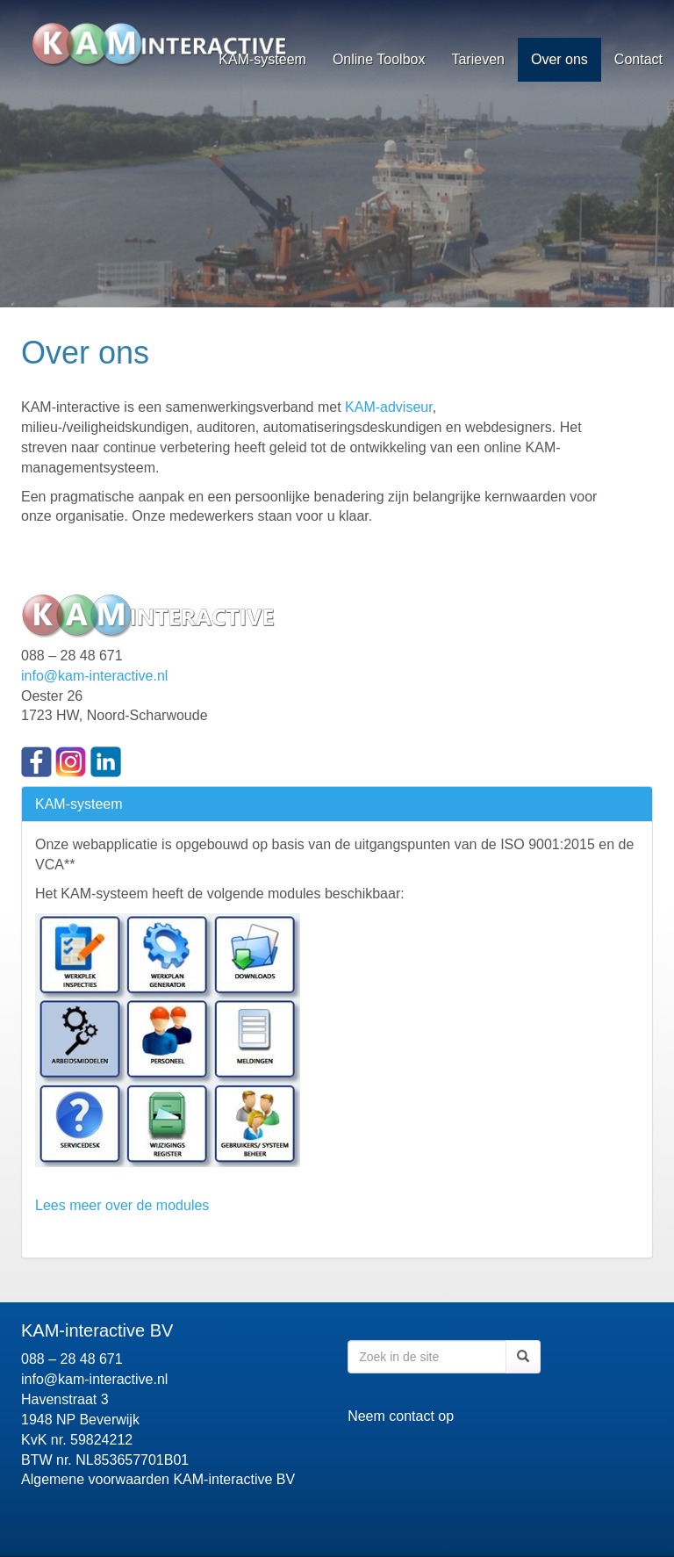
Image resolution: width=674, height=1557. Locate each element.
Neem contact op (401, 1416)
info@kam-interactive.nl (94, 675)
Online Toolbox (379, 59)
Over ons (559, 59)
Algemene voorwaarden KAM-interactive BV (158, 1479)
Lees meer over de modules (122, 1205)
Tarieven (477, 59)
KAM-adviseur (389, 407)
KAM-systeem (262, 59)
